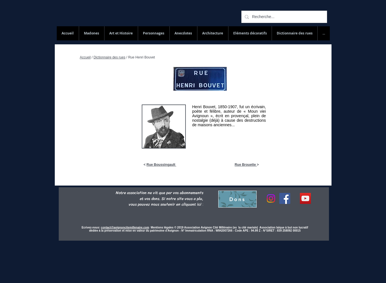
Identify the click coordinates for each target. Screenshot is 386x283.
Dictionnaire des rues (109, 57)
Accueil (85, 57)
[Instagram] (270, 198)
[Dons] (237, 199)
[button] (294, 33)
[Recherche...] (283, 17)
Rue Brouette (246, 165)
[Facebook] (284, 198)
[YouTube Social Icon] (305, 198)
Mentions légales (162, 227)
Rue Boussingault (161, 165)
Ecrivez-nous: (91, 227)
